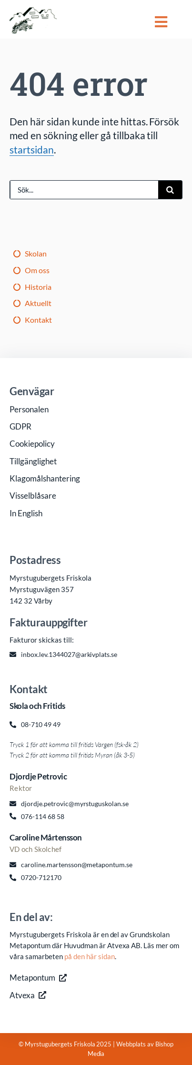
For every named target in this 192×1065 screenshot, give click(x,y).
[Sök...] (84, 190)
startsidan (32, 149)
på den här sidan (89, 956)
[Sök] (170, 190)
